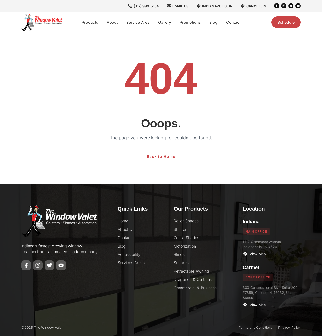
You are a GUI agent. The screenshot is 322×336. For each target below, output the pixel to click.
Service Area (138, 22)
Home (123, 221)
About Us (126, 229)
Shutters (181, 229)
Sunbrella (182, 262)
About (112, 22)
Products (90, 22)
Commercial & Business (195, 288)
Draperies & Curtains (193, 279)
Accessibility (129, 254)
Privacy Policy (289, 328)
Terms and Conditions (255, 328)
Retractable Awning (191, 271)
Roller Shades (186, 221)
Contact (233, 22)
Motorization (185, 246)
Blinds (179, 254)
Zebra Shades (186, 237)
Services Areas (131, 262)
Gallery (164, 22)
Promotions (190, 22)
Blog (213, 22)
